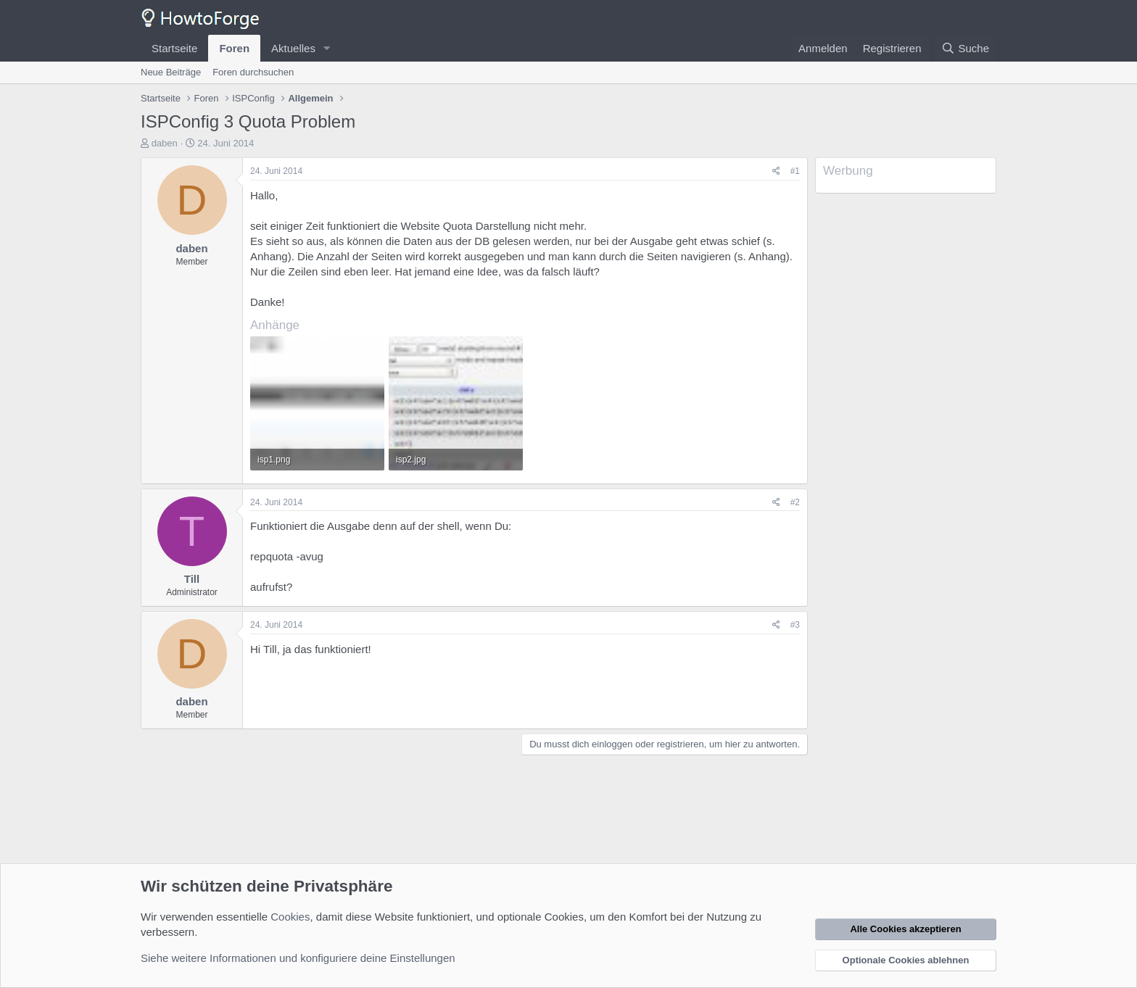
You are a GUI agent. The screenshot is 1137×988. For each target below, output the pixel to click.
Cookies (290, 916)
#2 (795, 502)
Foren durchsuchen (253, 72)
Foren (234, 48)
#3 (795, 625)
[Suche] (965, 48)
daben (165, 143)
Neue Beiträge (171, 72)
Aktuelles (293, 48)
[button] (327, 48)
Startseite (174, 48)
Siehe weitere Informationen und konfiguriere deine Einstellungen (298, 958)
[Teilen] (776, 171)
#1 (795, 171)
